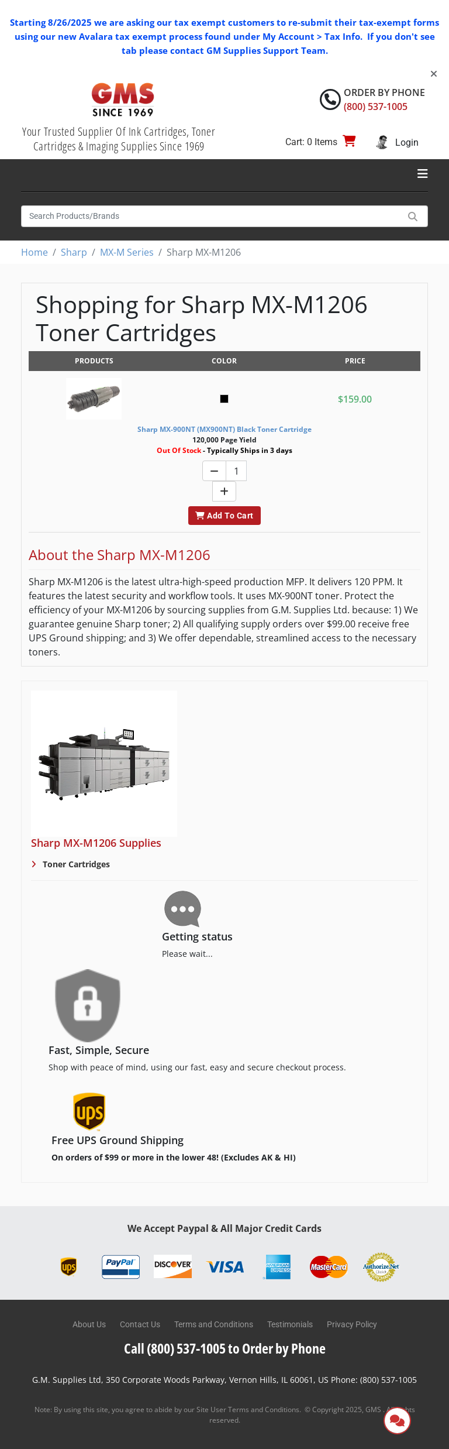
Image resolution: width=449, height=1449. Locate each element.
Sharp (74, 252)
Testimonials (290, 1324)
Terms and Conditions (213, 1324)
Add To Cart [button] (224, 515)
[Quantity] (236, 471)
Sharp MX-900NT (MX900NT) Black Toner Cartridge (224, 429)
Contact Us (140, 1324)
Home (34, 252)
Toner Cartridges (75, 864)
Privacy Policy (352, 1324)
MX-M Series (127, 252)
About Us (89, 1324)
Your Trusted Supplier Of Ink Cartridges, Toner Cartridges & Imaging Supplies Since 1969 (118, 138)
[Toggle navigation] (422, 174)
